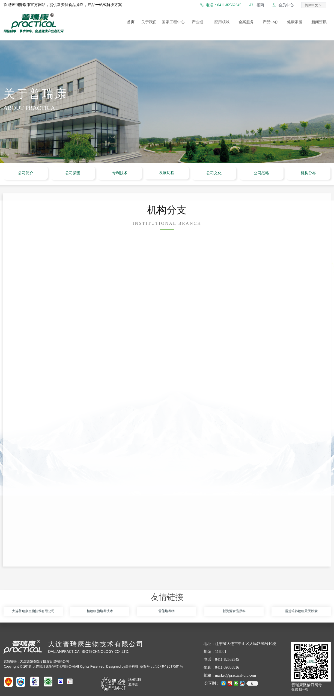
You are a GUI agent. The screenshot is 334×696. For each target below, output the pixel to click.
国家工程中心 (173, 22)
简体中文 (311, 5)
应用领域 (221, 22)
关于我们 (149, 22)
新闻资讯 (319, 22)
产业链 (197, 22)
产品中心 (270, 22)
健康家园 (294, 22)
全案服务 (246, 22)
